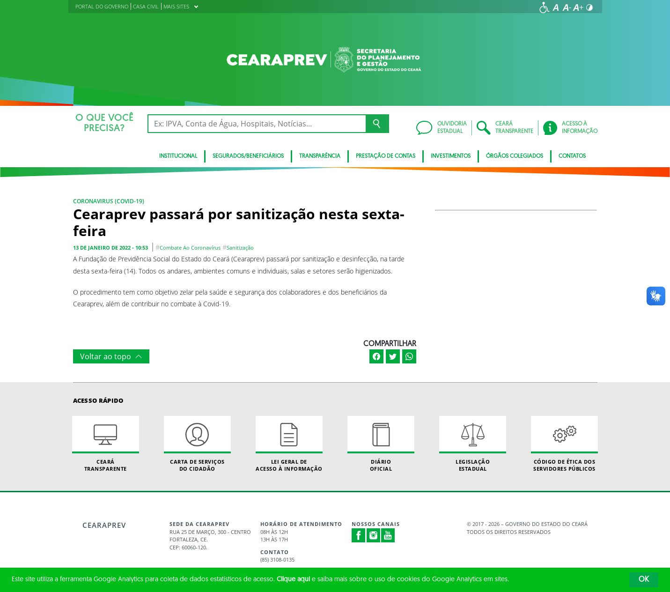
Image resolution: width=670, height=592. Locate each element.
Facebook (359, 535)
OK (644, 580)
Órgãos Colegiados (514, 156)
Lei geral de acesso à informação (289, 444)
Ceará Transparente (106, 444)
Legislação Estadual (473, 444)
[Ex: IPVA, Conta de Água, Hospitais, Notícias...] (256, 123)
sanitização (240, 247)
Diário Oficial (381, 444)
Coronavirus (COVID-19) (108, 201)
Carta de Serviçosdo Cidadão (197, 444)
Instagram (374, 535)
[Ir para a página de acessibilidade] (544, 7)
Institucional (178, 156)
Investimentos (451, 156)
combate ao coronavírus (190, 247)
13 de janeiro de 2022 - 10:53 (110, 247)
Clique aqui (293, 579)
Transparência (319, 156)
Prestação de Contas (385, 156)
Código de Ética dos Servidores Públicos (564, 444)
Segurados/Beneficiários (248, 156)
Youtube (388, 535)
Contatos (572, 156)
